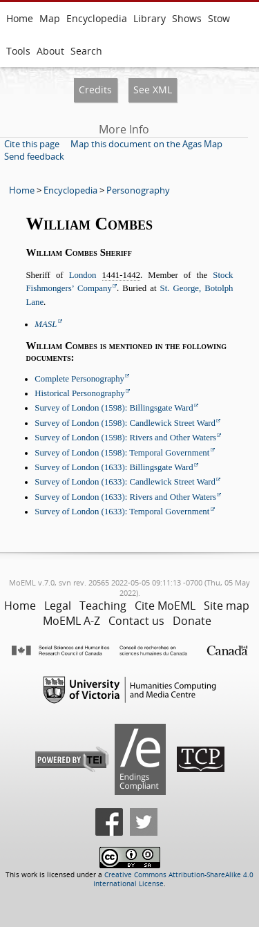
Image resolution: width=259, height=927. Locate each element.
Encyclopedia (96, 18)
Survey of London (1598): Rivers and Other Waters (125, 437)
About (50, 50)
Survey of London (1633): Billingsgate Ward (114, 467)
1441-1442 (121, 275)
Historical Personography (79, 393)
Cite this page (31, 144)
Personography (138, 190)
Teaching (102, 605)
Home (19, 18)
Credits (95, 89)
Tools (18, 50)
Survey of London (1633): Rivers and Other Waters (125, 497)
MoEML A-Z (71, 620)
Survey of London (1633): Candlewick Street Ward (125, 482)
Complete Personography (79, 379)
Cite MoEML (165, 605)
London (83, 275)
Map (49, 18)
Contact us (136, 620)
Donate (192, 620)
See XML (152, 89)
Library (149, 18)
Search (86, 50)
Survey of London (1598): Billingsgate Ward (114, 408)
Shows (187, 18)
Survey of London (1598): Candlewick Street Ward (125, 423)
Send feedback (34, 156)
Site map (226, 605)
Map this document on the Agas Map (146, 144)
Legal (57, 605)
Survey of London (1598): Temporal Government (122, 453)
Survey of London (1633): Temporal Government (122, 511)
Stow (219, 18)
